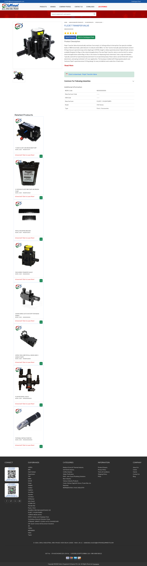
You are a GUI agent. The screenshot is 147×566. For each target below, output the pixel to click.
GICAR (30, 481)
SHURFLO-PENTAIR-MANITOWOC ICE (39, 510)
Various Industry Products (76, 22)
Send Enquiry (70, 37)
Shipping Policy (102, 474)
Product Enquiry (102, 467)
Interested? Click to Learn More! (24, 155)
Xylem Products (89, 22)
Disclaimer (96, 564)
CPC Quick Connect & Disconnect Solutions (41, 524)
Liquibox (30, 490)
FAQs (99, 476)
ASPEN (30, 467)
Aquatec (30, 494)
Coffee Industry (67, 472)
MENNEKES (31, 530)
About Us (136, 467)
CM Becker (31, 499)
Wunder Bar (31, 506)
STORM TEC (31, 503)
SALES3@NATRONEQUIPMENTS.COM (102, 543)
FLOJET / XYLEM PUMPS (35, 512)
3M (29, 526)
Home (65, 22)
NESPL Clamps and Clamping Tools (38, 517)
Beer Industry (67, 479)
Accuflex (30, 492)
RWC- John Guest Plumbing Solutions (74, 476)
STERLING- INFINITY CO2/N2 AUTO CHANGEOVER (43, 521)
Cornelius (31, 497)
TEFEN (30, 528)
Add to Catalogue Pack (86, 37)
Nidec (29, 533)
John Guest (31, 501)
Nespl (30, 483)
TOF (29, 476)
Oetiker (30, 488)
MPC (29, 470)
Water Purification (68, 474)
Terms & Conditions (104, 472)
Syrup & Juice (98, 22)
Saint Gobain (32, 472)
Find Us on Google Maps (73, 549)
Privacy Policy (102, 470)
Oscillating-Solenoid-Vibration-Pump (39, 519)
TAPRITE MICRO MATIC (35, 515)
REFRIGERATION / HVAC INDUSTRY (73, 488)
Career (135, 470)
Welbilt (30, 485)
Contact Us (136, 474)
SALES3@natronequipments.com (14, 1)
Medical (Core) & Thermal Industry (73, 467)
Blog (134, 476)
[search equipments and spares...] (72, 14)
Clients (135, 472)
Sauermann (31, 474)
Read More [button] (68, 65)
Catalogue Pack (136, 1)
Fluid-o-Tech (32, 508)
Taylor (30, 535)
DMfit (29, 479)
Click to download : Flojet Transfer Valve (81, 74)
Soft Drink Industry (68, 470)
